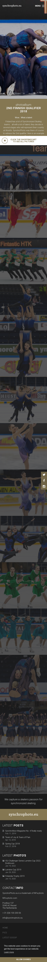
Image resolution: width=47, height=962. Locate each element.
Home (5, 928)
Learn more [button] (9, 952)
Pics (5, 932)
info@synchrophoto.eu (13, 918)
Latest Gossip (10, 937)
